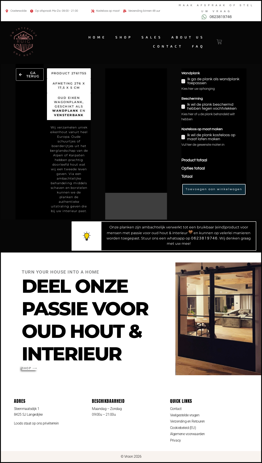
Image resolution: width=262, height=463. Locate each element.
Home (97, 37)
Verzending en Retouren (187, 421)
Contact (168, 46)
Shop (124, 37)
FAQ (198, 46)
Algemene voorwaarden (187, 434)
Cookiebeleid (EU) (183, 428)
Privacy (175, 440)
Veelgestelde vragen (184, 415)
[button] (29, 74)
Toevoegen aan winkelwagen (214, 189)
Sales (152, 37)
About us (188, 37)
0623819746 (204, 238)
